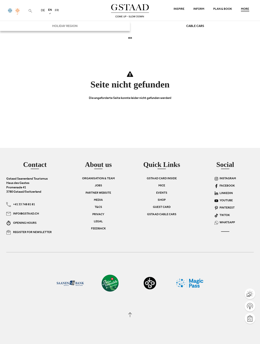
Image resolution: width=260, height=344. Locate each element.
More (245, 10)
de (43, 10)
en (50, 11)
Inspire (179, 9)
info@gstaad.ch (22, 213)
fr (57, 10)
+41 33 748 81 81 (20, 204)
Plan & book (222, 9)
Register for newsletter (29, 232)
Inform (198, 9)
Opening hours (21, 223)
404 (130, 38)
